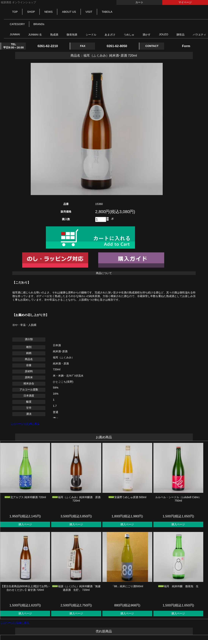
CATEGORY (17, 24)
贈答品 (180, 34)
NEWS (48, 11)
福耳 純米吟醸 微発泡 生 (178, 586)
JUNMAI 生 (35, 34)
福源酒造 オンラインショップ (18, 2)
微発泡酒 (72, 34)
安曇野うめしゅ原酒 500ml (127, 497)
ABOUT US (69, 11)
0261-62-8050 (117, 46)
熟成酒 (54, 34)
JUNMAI (15, 34)
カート (139, 2)
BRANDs (38, 24)
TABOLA (107, 11)
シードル (91, 34)
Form (186, 46)
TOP (15, 11)
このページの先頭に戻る (25, 423)
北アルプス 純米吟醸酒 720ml (25, 497)
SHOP (31, 11)
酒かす (147, 34)
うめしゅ (129, 34)
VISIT (89, 11)
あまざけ (110, 34)
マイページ (185, 2)
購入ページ (25, 524)
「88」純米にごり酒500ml (127, 586)
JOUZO (163, 34)
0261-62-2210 (48, 46)
